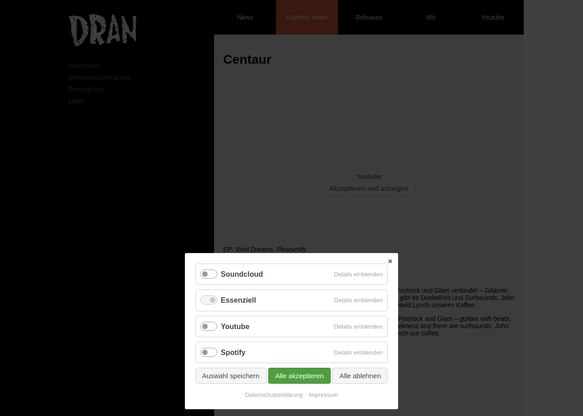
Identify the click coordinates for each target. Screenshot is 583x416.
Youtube (235, 326)
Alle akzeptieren (299, 376)
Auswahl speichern (231, 376)
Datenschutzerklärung (273, 394)
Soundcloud (242, 274)
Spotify (233, 352)
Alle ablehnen (360, 376)
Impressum (323, 394)
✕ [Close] (390, 261)
